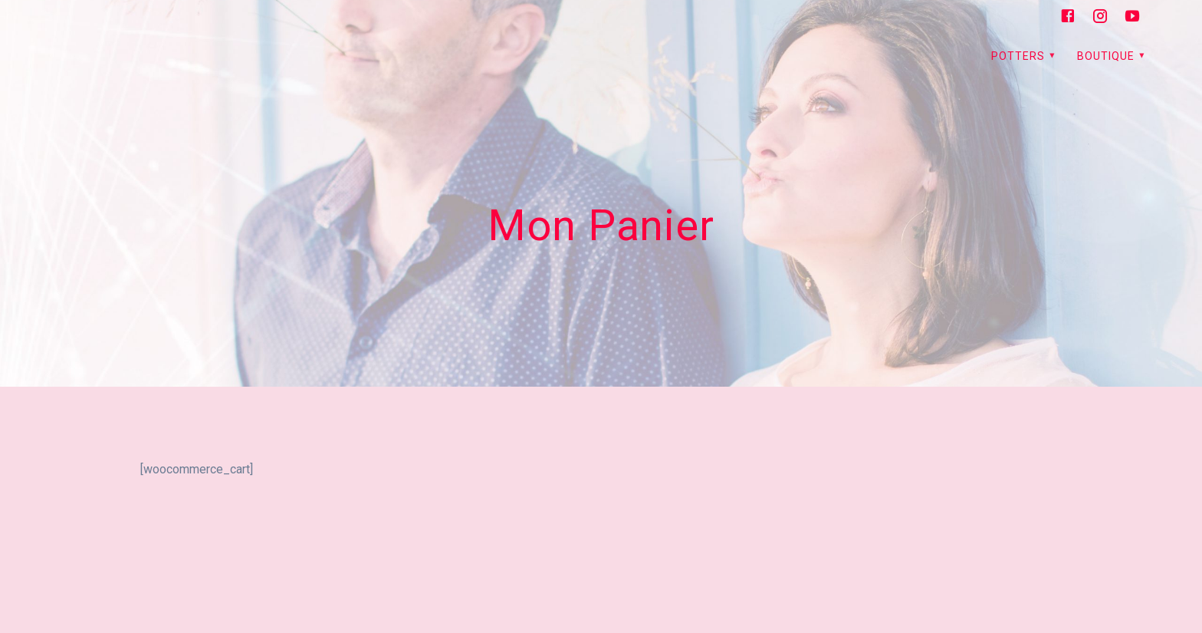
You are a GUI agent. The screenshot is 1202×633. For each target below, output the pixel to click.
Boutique (1106, 56)
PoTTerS (1018, 56)
